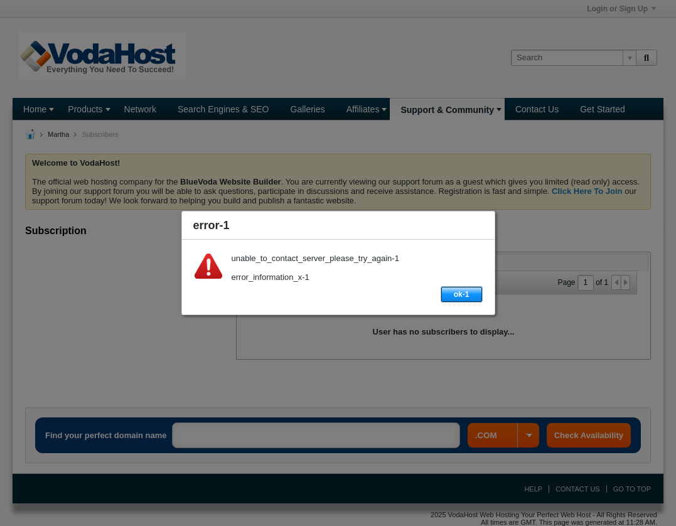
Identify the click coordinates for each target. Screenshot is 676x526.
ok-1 (461, 294)
